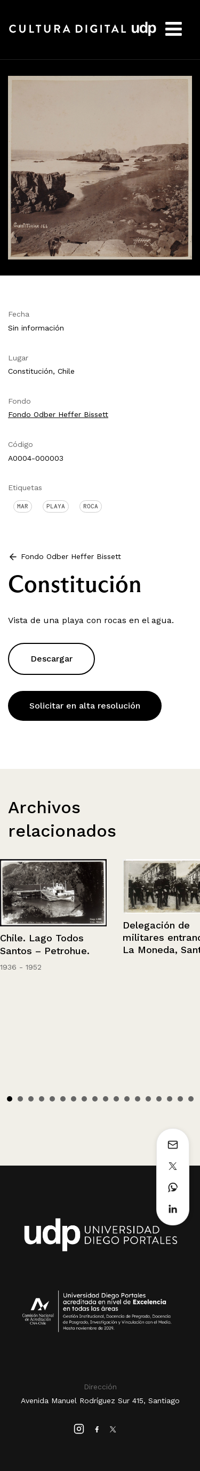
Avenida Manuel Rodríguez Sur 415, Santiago (100, 1400)
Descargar (51, 659)
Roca (90, 506)
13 (137, 1099)
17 (180, 1099)
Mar (22, 506)
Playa (55, 506)
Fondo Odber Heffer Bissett (58, 414)
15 (159, 1099)
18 (191, 1099)
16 (169, 1099)
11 (116, 1099)
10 (105, 1099)
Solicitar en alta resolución (84, 706)
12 (127, 1099)
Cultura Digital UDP (82, 34)
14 (148, 1099)
